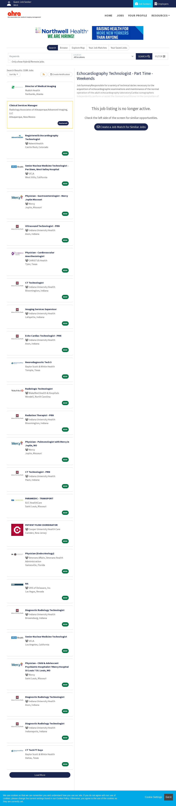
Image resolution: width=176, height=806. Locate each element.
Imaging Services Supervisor (41, 309)
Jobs (120, 15)
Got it (168, 797)
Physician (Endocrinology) (39, 553)
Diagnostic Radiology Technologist (44, 610)
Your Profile (137, 15)
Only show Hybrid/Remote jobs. (28, 61)
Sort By (12, 74)
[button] (160, 56)
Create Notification (60, 74)
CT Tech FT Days (34, 749)
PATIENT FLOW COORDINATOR (41, 524)
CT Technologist (34, 282)
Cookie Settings (153, 797)
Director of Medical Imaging (40, 86)
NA (26, 583)
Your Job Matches (98, 47)
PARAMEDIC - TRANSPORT (39, 498)
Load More (40, 774)
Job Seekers (143, 4)
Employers (162, 4)
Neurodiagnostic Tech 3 (38, 362)
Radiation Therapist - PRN (39, 415)
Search (52, 47)
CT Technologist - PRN (37, 471)
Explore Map (78, 47)
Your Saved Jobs (119, 47)
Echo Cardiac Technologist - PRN (43, 335)
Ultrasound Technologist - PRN (42, 225)
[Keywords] (40, 56)
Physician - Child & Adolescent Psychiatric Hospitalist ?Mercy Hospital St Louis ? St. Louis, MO (47, 667)
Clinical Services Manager (23, 105)
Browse (64, 47)
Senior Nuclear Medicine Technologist (46, 636)
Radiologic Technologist (39, 388)
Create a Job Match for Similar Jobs (121, 127)
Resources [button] (159, 15)
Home (108, 15)
